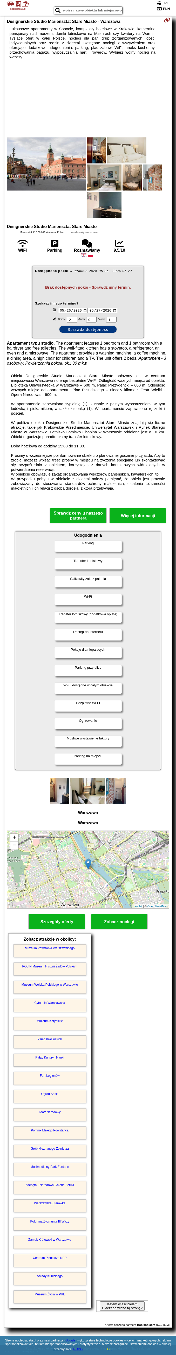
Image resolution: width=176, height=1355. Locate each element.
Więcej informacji (138, 516)
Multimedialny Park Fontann (49, 1167)
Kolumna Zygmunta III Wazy (49, 1221)
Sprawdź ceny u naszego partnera (78, 515)
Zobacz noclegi (119, 922)
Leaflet (138, 906)
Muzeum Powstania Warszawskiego (50, 948)
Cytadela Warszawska (49, 1003)
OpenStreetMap (157, 906)
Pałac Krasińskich (49, 1039)
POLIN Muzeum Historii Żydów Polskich (49, 966)
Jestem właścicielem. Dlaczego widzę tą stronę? (122, 1306)
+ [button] (14, 838)
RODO (78, 1349)
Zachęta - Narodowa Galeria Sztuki (49, 1185)
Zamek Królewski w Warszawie (49, 1240)
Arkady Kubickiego (50, 1276)
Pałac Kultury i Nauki (49, 1057)
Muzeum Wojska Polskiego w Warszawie (50, 984)
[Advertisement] (88, 98)
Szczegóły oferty (56, 922)
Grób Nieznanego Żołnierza (50, 1148)
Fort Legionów (50, 1076)
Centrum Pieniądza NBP (50, 1258)
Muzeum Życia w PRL (50, 1294)
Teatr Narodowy (50, 1112)
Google (70, 1340)
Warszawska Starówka (49, 1203)
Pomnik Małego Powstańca (50, 1130)
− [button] (14, 846)
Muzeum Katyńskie (50, 1021)
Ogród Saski (49, 1094)
